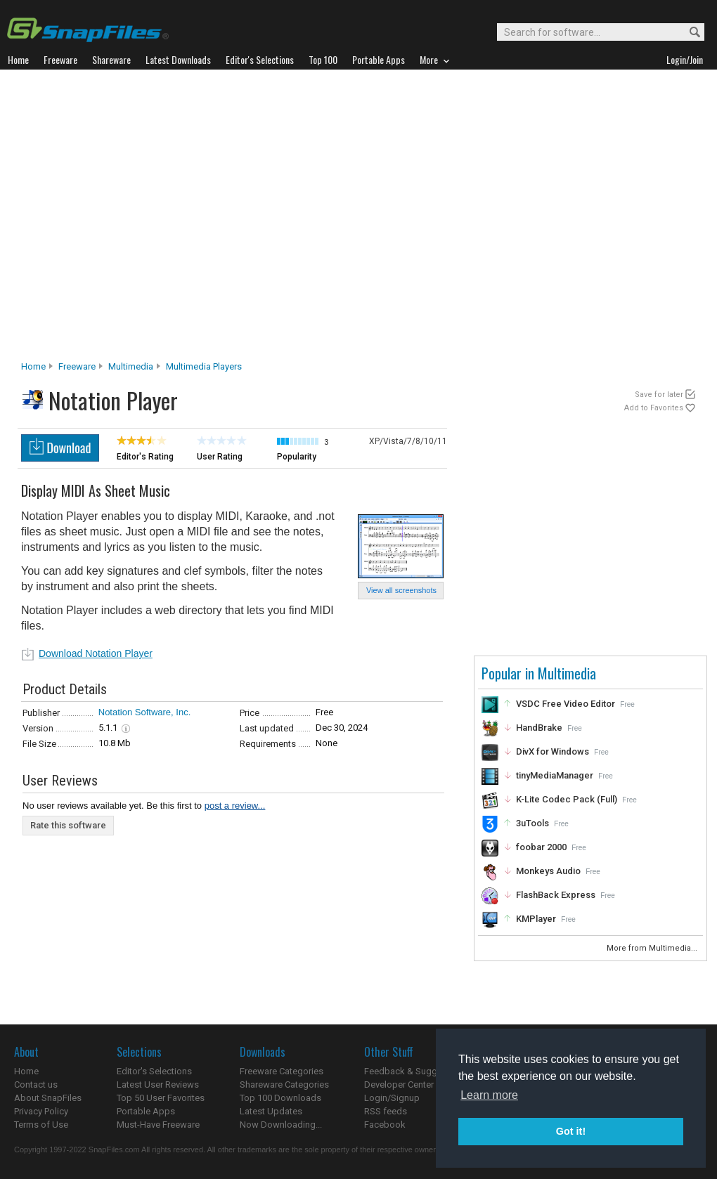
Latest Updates (271, 1111)
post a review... (235, 805)
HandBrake (539, 727)
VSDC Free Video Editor (565, 703)
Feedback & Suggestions (415, 1071)
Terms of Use (41, 1124)
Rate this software (68, 825)
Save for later (659, 394)
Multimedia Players (204, 366)
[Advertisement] (139, 219)
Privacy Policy (41, 1111)
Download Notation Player (96, 653)
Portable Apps (146, 1111)
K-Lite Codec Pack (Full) (566, 799)
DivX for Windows (552, 751)
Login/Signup (392, 1098)
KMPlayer (536, 918)
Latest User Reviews (158, 1084)
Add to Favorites (653, 407)
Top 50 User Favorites (161, 1098)
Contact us (36, 1084)
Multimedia (130, 366)
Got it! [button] (571, 1131)
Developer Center (399, 1084)
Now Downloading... (281, 1124)
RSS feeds (385, 1111)
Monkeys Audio (548, 871)
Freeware (77, 366)
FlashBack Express (555, 895)
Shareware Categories (284, 1084)
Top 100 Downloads (280, 1098)
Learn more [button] (489, 1095)
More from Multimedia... (653, 948)
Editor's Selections (154, 1071)
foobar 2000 (541, 847)
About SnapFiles (48, 1098)
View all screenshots (401, 590)
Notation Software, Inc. (144, 712)
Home (33, 366)
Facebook (385, 1124)
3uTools (532, 823)
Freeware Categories (281, 1071)
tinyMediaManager (554, 775)
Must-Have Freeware (158, 1124)
